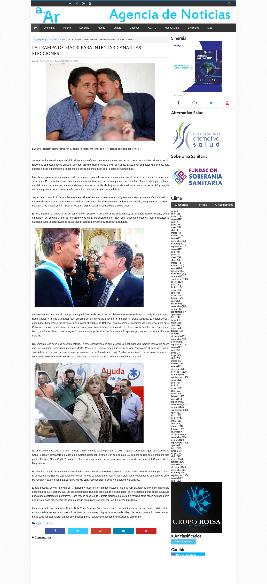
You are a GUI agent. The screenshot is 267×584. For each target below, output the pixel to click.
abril (173, 213)
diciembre (176, 271)
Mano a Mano (172, 27)
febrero (174, 235)
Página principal (41, 39)
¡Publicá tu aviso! (183, 541)
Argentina (54, 39)
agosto (174, 219)
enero (174, 238)
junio (173, 211)
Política (64, 39)
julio (173, 221)
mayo (173, 227)
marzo (174, 216)
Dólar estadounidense (186, 555)
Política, (74, 61)
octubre (175, 243)
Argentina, (63, 61)
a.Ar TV (152, 27)
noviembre (176, 241)
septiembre (176, 246)
